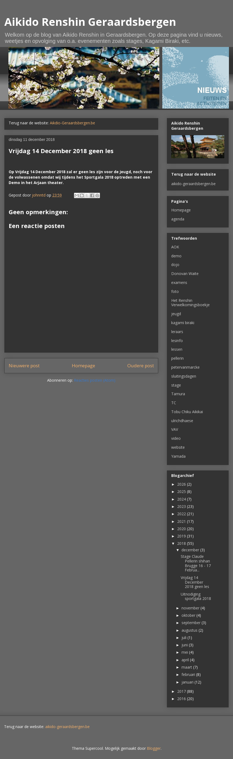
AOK (175, 246)
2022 (182, 513)
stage (176, 385)
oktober (189, 615)
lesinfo (177, 340)
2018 (182, 543)
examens (179, 282)
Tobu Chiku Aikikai (187, 411)
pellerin (177, 358)
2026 (182, 484)
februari (189, 674)
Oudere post (140, 365)
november (191, 608)
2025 (182, 491)
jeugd (176, 313)
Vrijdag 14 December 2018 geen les (195, 582)
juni (185, 644)
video (176, 438)
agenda (177, 219)
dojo (175, 264)
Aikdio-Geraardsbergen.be (72, 122)
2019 (182, 536)
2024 (182, 499)
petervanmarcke (185, 367)
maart (187, 667)
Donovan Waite (185, 273)
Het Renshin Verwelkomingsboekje (190, 303)
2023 (182, 506)
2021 (182, 521)
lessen (176, 349)
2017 (182, 691)
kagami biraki (182, 322)
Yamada (178, 456)
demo (176, 255)
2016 (182, 698)
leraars (177, 331)
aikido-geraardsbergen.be (193, 183)
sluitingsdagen (183, 376)
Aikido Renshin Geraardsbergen (90, 21)
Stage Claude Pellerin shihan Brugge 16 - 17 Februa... (196, 563)
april (186, 659)
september (192, 622)
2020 (182, 528)
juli (184, 637)
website (178, 447)
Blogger (154, 748)
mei (185, 652)
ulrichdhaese (182, 420)
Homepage (83, 365)
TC (173, 402)
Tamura (178, 393)
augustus (190, 630)
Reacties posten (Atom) (94, 380)
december (191, 549)
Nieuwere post (24, 365)
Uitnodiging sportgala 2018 (196, 596)
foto (175, 291)
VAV (174, 429)
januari (188, 682)
